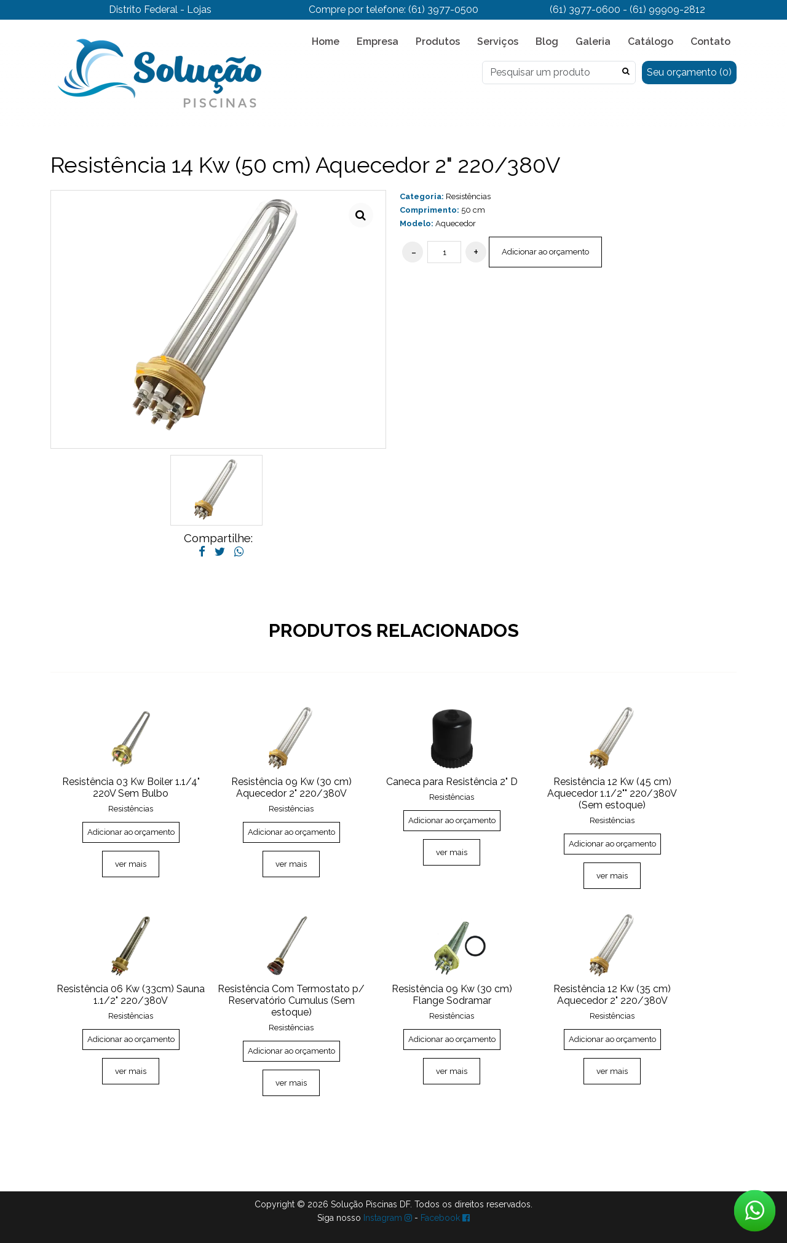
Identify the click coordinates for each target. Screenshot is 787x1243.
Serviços (497, 41)
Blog (547, 41)
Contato (710, 41)
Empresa (377, 41)
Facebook (445, 1218)
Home (325, 41)
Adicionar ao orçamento (545, 251)
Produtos (438, 41)
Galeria (593, 41)
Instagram (387, 1218)
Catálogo (650, 41)
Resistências (468, 196)
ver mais (130, 864)
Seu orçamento (689, 72)
